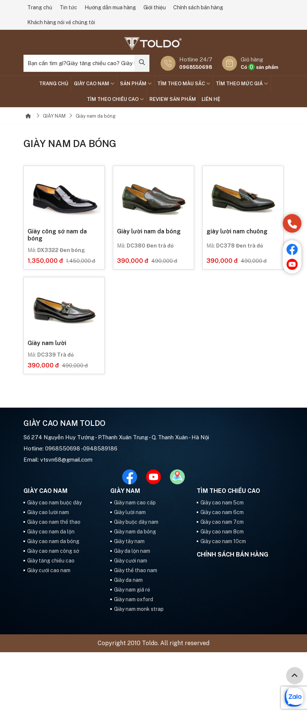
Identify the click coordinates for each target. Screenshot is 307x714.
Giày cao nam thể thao (53, 522)
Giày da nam (128, 580)
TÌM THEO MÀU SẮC (183, 83)
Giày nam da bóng (95, 116)
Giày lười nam (130, 512)
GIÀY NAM (54, 116)
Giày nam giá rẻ (132, 590)
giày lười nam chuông (237, 231)
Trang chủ (39, 7)
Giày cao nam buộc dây (54, 503)
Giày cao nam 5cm (222, 503)
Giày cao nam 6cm (222, 512)
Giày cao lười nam (48, 512)
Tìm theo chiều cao (115, 99)
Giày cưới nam (130, 561)
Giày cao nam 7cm (222, 522)
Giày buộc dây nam (136, 522)
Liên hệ (211, 99)
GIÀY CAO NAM (94, 83)
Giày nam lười (47, 343)
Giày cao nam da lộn (51, 532)
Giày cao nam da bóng (53, 541)
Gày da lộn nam (132, 551)
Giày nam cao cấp (135, 503)
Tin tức (68, 7)
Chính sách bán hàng (198, 7)
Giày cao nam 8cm (222, 532)
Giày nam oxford (133, 599)
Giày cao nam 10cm (223, 541)
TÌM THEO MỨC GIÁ (242, 83)
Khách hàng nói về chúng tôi (61, 22)
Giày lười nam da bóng (149, 231)
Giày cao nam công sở (53, 551)
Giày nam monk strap (139, 609)
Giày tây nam (129, 541)
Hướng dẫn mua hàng (110, 7)
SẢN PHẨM (136, 83)
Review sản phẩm (172, 99)
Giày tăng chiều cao (51, 561)
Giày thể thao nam (135, 570)
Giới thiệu (154, 7)
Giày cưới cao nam (48, 570)
